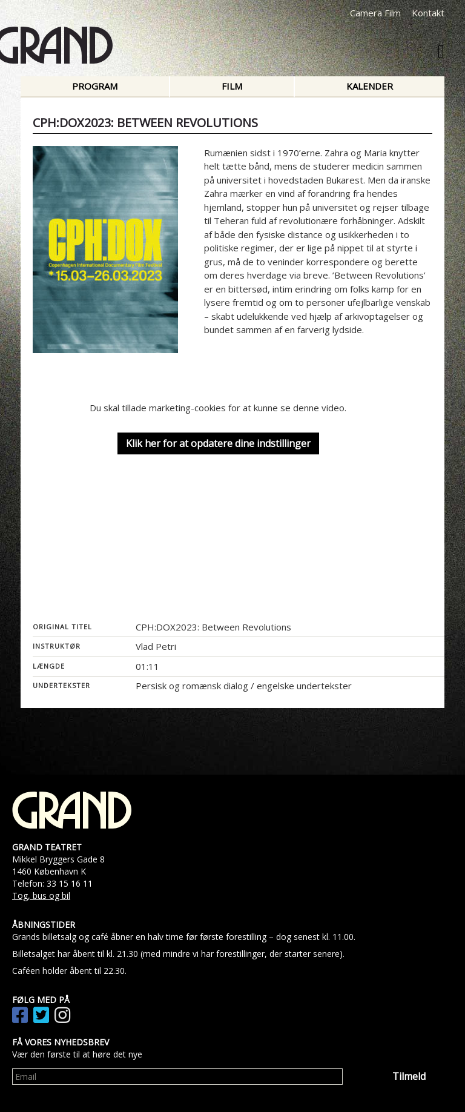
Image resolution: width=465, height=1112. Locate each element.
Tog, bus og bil (41, 895)
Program (94, 86)
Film (232, 86)
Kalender (369, 86)
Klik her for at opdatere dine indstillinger (218, 443)
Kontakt (428, 13)
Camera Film (375, 13)
